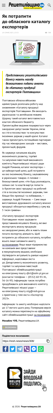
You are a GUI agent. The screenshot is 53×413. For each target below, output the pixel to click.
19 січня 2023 (7, 32)
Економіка (10, 327)
